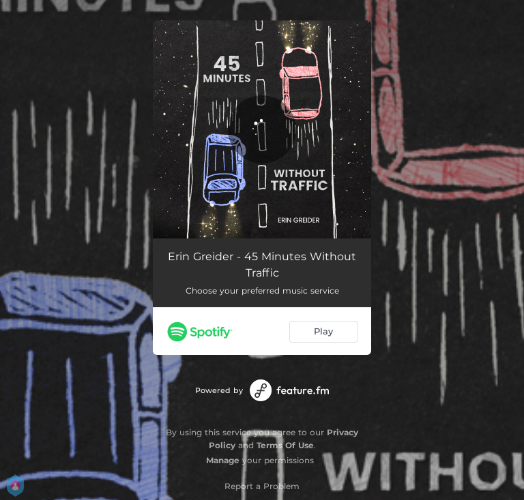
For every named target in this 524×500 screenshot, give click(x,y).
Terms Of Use (285, 445)
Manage (222, 460)
